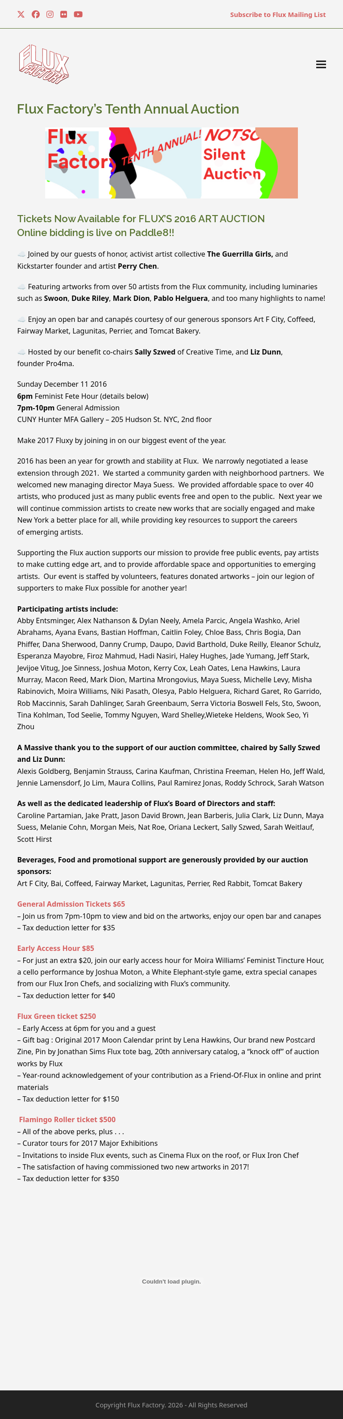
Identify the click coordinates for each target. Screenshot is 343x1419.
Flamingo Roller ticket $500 (66, 1119)
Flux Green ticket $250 (56, 1016)
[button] (321, 64)
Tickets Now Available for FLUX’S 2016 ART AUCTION (141, 218)
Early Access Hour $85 (55, 948)
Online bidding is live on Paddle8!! (95, 232)
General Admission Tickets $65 (71, 904)
